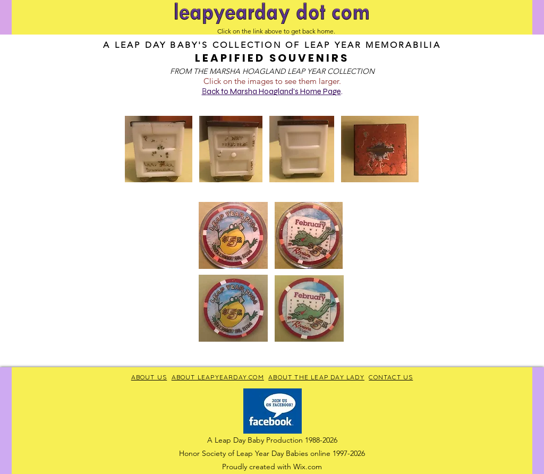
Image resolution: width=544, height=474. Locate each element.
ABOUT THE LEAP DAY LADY (316, 377)
